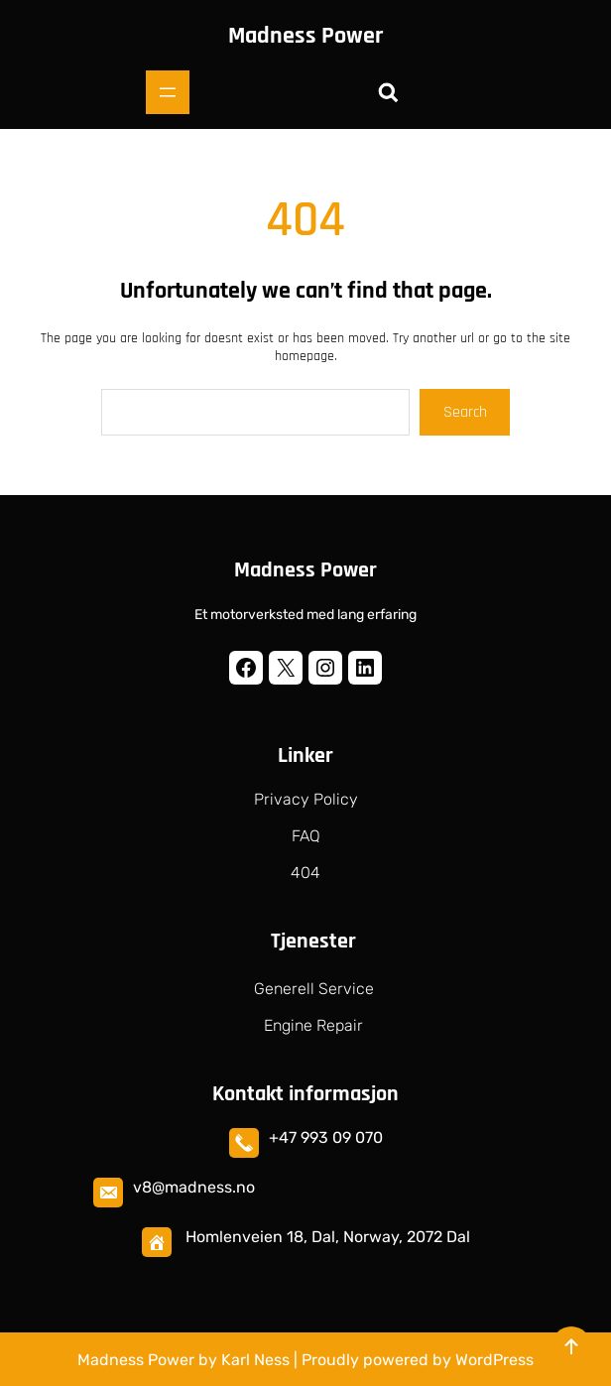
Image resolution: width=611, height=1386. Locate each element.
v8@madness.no (194, 1187)
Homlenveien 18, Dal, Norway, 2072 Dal (327, 1236)
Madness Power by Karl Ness (183, 1359)
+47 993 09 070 (326, 1137)
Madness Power (305, 36)
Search (465, 412)
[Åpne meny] (167, 92)
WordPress (494, 1359)
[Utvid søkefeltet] (388, 92)
